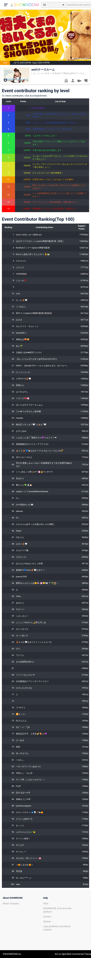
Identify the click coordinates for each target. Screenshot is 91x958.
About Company (11, 903)
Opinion (47, 921)
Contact (47, 916)
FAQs (45, 903)
